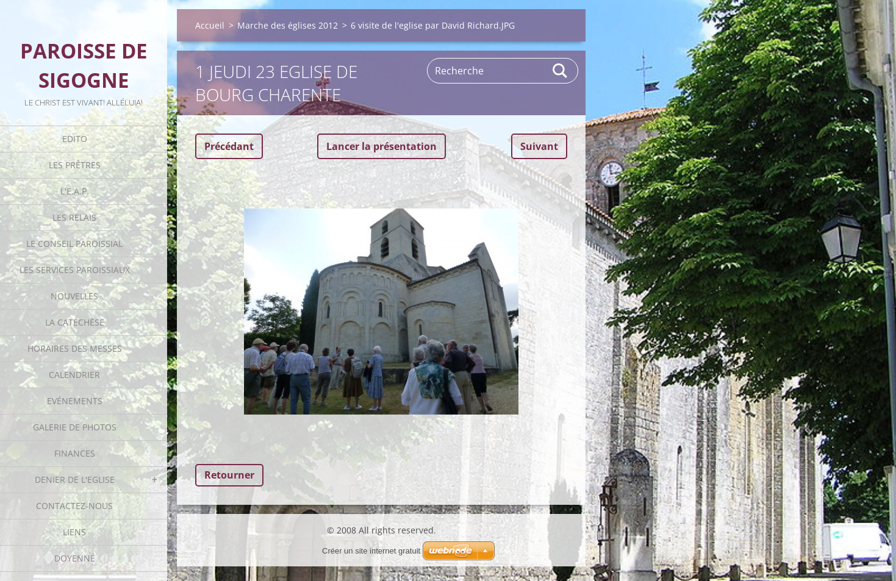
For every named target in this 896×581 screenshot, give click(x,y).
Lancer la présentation (381, 146)
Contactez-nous (74, 505)
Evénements (74, 401)
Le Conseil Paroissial (74, 243)
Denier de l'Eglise (75, 479)
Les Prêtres (75, 165)
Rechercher (560, 71)
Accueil (209, 25)
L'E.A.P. (74, 191)
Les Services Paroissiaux (75, 270)
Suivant (539, 146)
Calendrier (74, 374)
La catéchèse (74, 322)
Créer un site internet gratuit (371, 550)
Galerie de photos (74, 427)
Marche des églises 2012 (287, 25)
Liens (74, 532)
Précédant (229, 146)
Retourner (229, 475)
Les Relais (74, 217)
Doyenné (74, 558)
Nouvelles (74, 296)
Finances (74, 453)
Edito (74, 138)
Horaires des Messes (74, 348)
